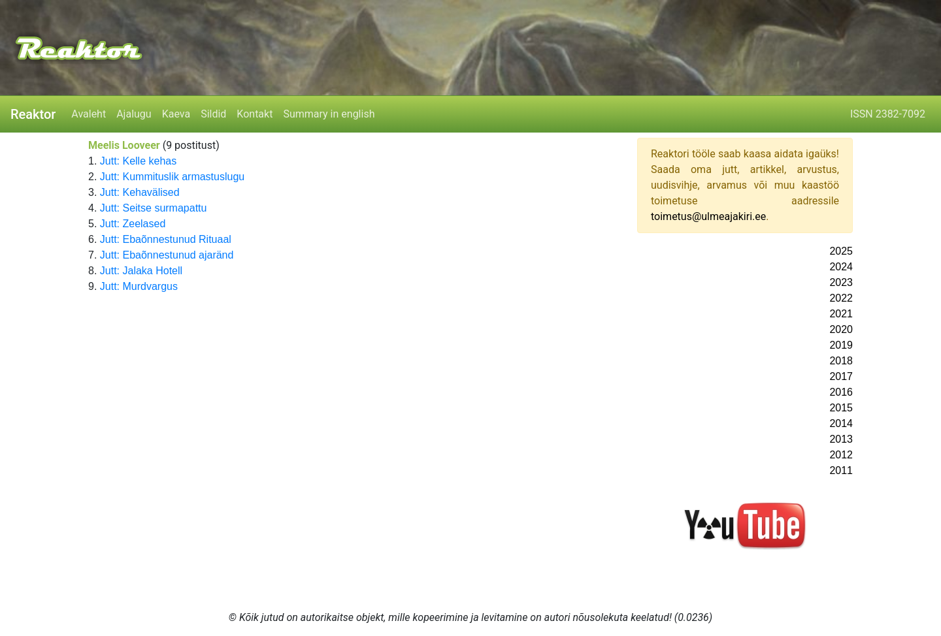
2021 (841, 313)
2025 (841, 251)
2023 (841, 282)
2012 (841, 454)
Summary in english (328, 114)
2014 (841, 423)
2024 (841, 266)
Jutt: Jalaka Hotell (141, 270)
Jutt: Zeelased (133, 223)
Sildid (213, 114)
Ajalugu (133, 114)
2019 (841, 345)
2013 (841, 439)
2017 (841, 376)
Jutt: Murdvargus (139, 286)
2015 (841, 407)
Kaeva (176, 114)
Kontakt (254, 114)
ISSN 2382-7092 (887, 114)
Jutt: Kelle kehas (138, 161)
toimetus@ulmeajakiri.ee (708, 216)
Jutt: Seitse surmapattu (153, 208)
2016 (841, 392)
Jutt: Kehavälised (140, 192)
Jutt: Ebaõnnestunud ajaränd (167, 255)
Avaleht (88, 114)
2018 (841, 360)
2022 (841, 298)
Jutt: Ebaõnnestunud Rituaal (165, 239)
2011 (841, 470)
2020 (841, 329)
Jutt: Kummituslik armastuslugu (172, 176)
